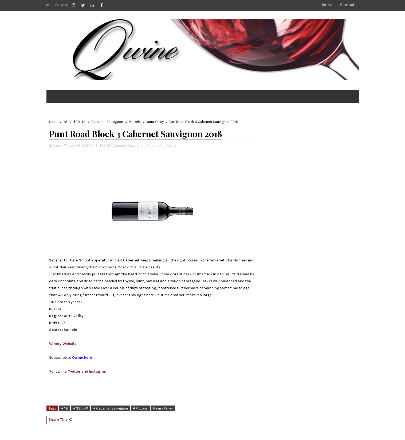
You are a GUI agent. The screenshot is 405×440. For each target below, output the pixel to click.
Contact (347, 4)
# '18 (64, 408)
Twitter (74, 371)
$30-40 (79, 122)
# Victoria (140, 408)
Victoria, (152, 146)
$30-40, (105, 146)
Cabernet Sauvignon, (129, 146)
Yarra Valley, (167, 146)
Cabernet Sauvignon (107, 122)
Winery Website (63, 343)
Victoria (135, 122)
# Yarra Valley (163, 408)
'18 (66, 122)
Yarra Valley (155, 122)
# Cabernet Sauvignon (110, 408)
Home (327, 4)
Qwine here (82, 357)
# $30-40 (80, 408)
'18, (96, 146)
